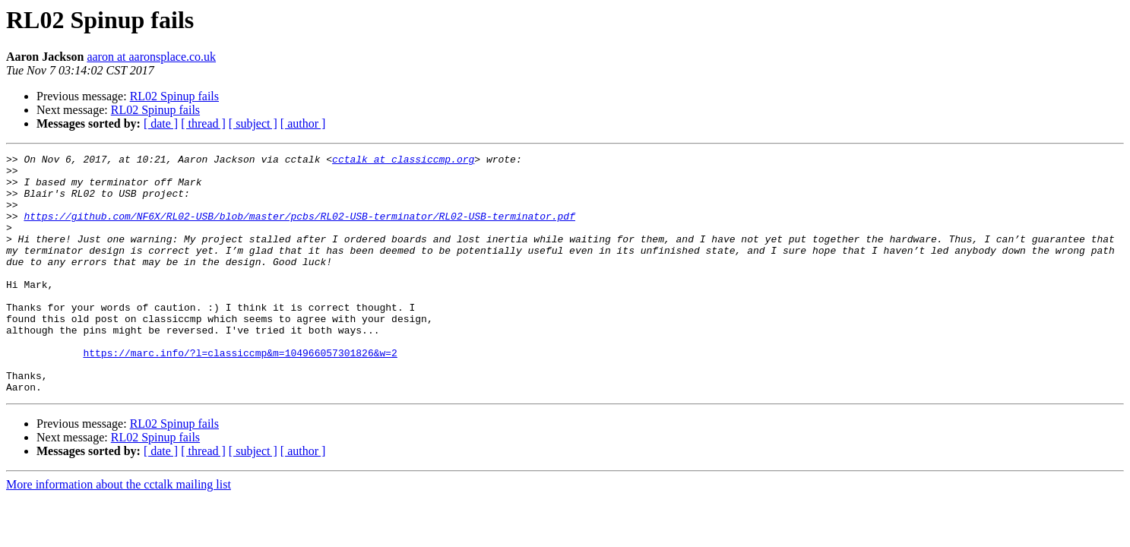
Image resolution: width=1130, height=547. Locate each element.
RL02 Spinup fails (174, 96)
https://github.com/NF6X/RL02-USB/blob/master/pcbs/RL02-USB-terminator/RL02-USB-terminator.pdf (299, 229)
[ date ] (161, 123)
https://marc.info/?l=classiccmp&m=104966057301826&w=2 (240, 393)
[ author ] (303, 123)
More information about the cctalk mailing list (118, 532)
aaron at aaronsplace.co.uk (151, 56)
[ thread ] (203, 123)
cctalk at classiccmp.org (403, 161)
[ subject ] (253, 123)
